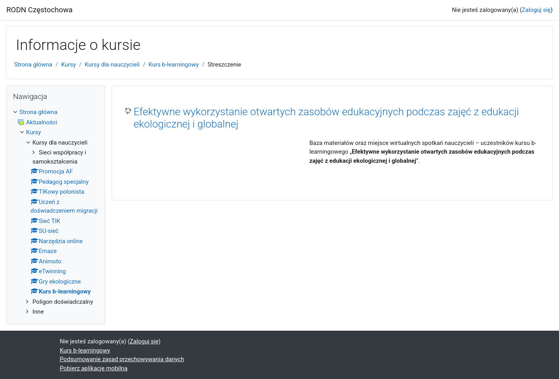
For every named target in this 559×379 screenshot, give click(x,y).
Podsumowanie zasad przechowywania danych (122, 359)
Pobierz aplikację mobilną (93, 368)
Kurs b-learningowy (173, 64)
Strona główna (33, 64)
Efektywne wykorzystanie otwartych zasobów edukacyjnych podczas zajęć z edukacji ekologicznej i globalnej (326, 118)
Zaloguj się (536, 9)
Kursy (68, 64)
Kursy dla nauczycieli (112, 64)
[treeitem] (56, 212)
